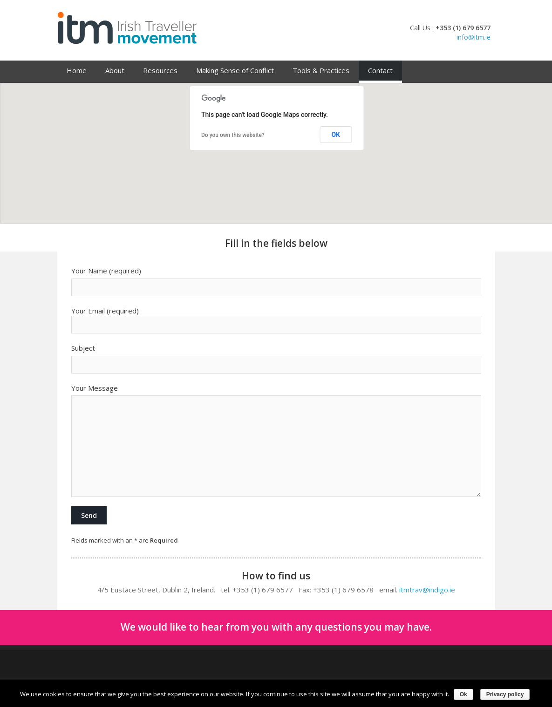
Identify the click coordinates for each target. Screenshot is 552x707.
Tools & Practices (321, 70)
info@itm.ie (474, 37)
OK (335, 134)
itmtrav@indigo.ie (427, 589)
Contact (380, 70)
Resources (160, 70)
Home (77, 70)
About (114, 70)
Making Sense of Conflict (235, 70)
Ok (463, 694)
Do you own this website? (233, 135)
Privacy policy (505, 694)
